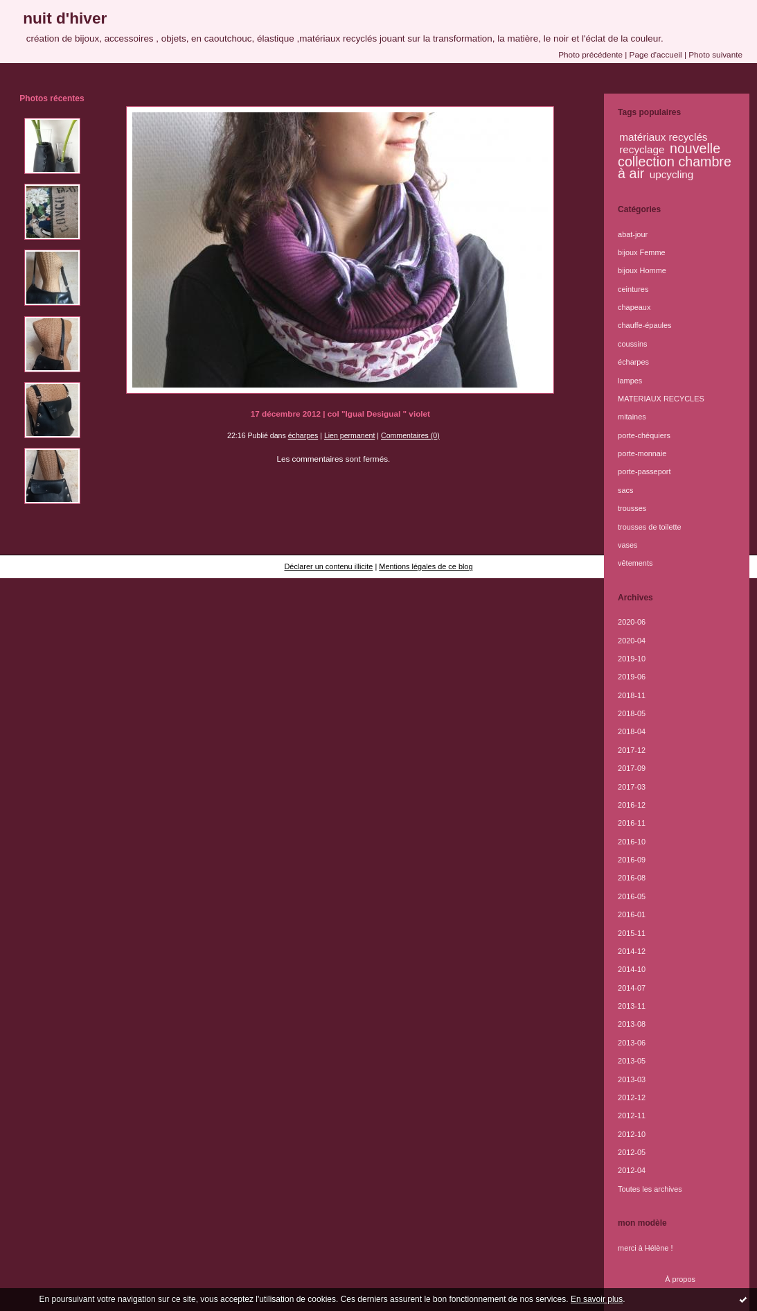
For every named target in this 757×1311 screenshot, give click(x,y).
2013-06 (631, 1043)
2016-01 (631, 914)
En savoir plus (597, 1299)
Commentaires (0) (410, 435)
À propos (680, 1279)
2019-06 (631, 676)
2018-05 (631, 713)
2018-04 (631, 731)
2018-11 (631, 695)
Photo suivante (715, 54)
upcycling (672, 174)
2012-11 (631, 1115)
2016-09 (631, 860)
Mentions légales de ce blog (425, 566)
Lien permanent (349, 435)
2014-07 (631, 988)
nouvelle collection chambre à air (674, 161)
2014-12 (631, 951)
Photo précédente (590, 54)
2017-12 (631, 750)
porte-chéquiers (644, 435)
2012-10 (631, 1134)
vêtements (635, 563)
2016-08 (631, 878)
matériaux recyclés (663, 137)
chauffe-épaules (644, 325)
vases (628, 545)
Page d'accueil (656, 54)
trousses (632, 508)
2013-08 (631, 1024)
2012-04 (631, 1170)
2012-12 (631, 1097)
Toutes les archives (650, 1189)
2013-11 (631, 1006)
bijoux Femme (642, 252)
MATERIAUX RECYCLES (661, 398)
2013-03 (631, 1079)
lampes (630, 380)
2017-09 (631, 768)
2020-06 (631, 622)
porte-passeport (644, 471)
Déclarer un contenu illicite (328, 566)
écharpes (303, 435)
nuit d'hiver (65, 18)
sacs (625, 490)
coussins (632, 344)
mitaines (632, 417)
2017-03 (631, 787)
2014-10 (631, 969)
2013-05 (631, 1061)
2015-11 (631, 933)
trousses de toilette (650, 527)
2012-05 (631, 1152)
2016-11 (631, 823)
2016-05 (631, 896)
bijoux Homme (642, 270)
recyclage (641, 149)
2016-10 (631, 841)
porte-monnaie (642, 453)
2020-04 (631, 640)
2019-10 (631, 658)
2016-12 (631, 805)
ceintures (633, 289)
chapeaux (634, 307)
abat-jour (633, 234)
